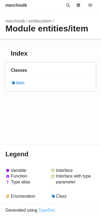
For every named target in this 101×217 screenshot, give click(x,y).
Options (78, 5)
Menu (90, 5)
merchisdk (16, 5)
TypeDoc (46, 210)
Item (20, 83)
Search (67, 5)
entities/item (40, 21)
